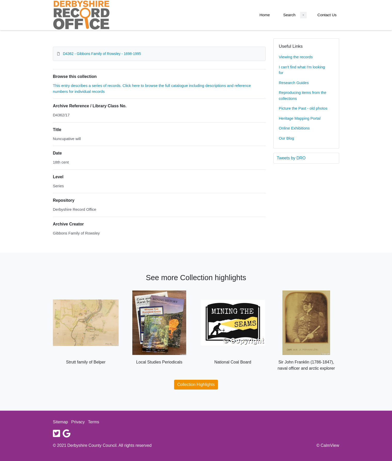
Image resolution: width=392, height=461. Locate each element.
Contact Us (327, 15)
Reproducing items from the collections (302, 95)
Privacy (78, 422)
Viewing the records (296, 57)
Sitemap (60, 422)
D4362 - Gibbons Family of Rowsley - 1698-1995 (102, 54)
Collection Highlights (196, 384)
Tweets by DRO (291, 158)
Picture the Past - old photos (303, 108)
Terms (93, 422)
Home (264, 15)
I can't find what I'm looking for (302, 70)
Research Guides (294, 82)
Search (289, 15)
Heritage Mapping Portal (300, 118)
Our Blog (286, 138)
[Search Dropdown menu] (303, 15)
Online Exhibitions (294, 128)
